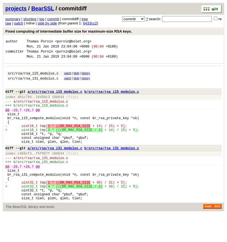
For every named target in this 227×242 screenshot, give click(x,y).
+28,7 (29, 120)
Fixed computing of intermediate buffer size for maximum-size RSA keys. (68, 31)
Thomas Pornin (40, 42)
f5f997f (43, 171)
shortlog (29, 19)
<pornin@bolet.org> (73, 42)
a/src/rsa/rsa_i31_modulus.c (55, 165)
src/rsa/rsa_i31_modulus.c (33, 83)
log (41, 19)
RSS (217, 234)
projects (16, 8)
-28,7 (17, 120)
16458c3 (43, 104)
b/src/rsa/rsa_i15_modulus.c (111, 98)
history (86, 76)
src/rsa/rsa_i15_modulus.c (33, 77)
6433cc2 (90, 23)
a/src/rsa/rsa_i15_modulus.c (55, 98)
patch (18, 23)
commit (53, 19)
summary (12, 19)
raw (8, 23)
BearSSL (42, 8)
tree (85, 19)
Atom (208, 234)
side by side (47, 23)
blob (76, 76)
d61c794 (24, 104)
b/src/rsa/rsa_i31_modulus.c (111, 165)
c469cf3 (24, 171)
